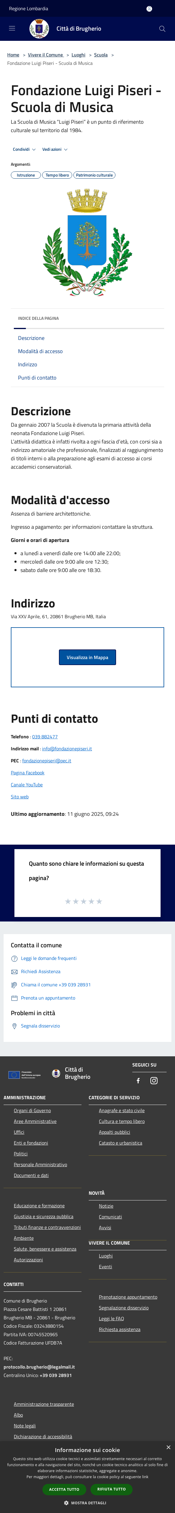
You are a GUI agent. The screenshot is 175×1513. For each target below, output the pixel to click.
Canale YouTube (27, 784)
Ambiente (24, 1238)
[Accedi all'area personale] (149, 9)
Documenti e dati (31, 1175)
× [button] (168, 1447)
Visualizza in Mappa (87, 657)
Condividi (25, 149)
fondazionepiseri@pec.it (46, 760)
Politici (21, 1153)
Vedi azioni (55, 149)
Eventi (105, 1266)
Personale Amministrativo (40, 1164)
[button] (87, 1503)
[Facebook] (138, 1081)
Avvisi (105, 1227)
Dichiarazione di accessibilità (43, 1436)
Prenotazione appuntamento (128, 1296)
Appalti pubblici (114, 1132)
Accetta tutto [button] (64, 1489)
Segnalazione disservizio (124, 1307)
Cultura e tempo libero (122, 1121)
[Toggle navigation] (12, 28)
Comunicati (110, 1216)
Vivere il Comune (46, 54)
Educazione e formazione (39, 1205)
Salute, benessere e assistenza (45, 1248)
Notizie (106, 1205)
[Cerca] (162, 28)
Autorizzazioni (28, 1259)
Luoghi (78, 54)
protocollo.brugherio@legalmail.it (39, 1366)
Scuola (101, 54)
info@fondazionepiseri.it (67, 748)
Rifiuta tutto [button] (111, 1489)
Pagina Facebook (28, 772)
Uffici (19, 1132)
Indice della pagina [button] (38, 318)
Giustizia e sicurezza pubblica (43, 1216)
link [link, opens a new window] (145, 1476)
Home (13, 54)
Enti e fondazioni (31, 1142)
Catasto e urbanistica (120, 1142)
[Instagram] (154, 1081)
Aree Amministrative (35, 1121)
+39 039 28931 (56, 1375)
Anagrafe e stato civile (122, 1110)
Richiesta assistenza (119, 1329)
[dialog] (87, 1477)
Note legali (25, 1425)
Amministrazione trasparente (44, 1404)
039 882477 (45, 736)
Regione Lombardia (28, 8)
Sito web (20, 796)
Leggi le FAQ (111, 1318)
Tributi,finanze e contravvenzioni (47, 1227)
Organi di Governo (32, 1110)
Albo (18, 1414)
